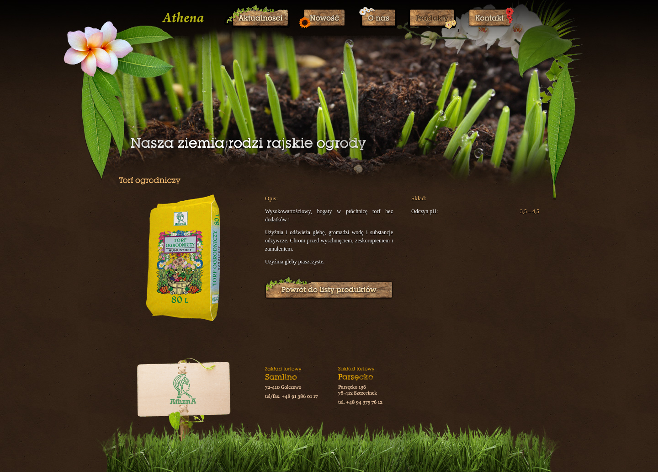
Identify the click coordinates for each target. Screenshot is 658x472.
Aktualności (257, 18)
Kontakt (491, 18)
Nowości (324, 18)
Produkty (432, 18)
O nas (378, 18)
